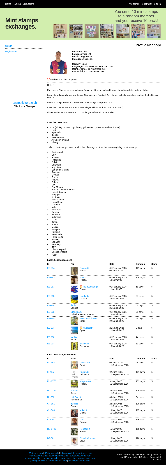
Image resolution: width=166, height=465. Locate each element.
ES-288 (51, 305)
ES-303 (51, 328)
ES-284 (51, 268)
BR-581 (51, 438)
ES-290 (51, 337)
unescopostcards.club (79, 460)
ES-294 (51, 343)
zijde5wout (76, 397)
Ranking (17, 4)
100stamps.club (35, 453)
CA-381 (51, 403)
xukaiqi (83, 410)
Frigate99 (84, 372)
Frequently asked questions (137, 454)
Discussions (28, 4)
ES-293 (51, 296)
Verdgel (74, 390)
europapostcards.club (80, 455)
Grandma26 (76, 312)
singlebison (85, 381)
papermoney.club (33, 458)
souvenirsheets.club (58, 455)
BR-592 (51, 362)
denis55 (74, 305)
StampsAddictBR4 (89, 318)
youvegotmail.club (38, 460)
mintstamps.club (84, 453)
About (119, 454)
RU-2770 (51, 381)
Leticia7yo (85, 362)
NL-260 (50, 397)
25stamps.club (67, 453)
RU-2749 (51, 429)
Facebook (154, 457)
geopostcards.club (58, 460)
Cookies (144, 457)
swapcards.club (68, 458)
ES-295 (51, 277)
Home (8, 4)
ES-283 (51, 286)
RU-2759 (51, 390)
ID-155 (50, 372)
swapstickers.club (25, 102)
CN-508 (51, 410)
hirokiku (74, 337)
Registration (146, 4)
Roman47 (84, 268)
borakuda (84, 296)
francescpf (88, 328)
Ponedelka (85, 429)
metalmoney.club (51, 458)
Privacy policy (132, 457)
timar (82, 419)
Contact (157, 459)
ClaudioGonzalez (88, 438)
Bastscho (84, 343)
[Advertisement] (137, 62)
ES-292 (51, 312)
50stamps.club (51, 453)
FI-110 (50, 419)
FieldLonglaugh (90, 286)
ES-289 (51, 318)
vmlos (83, 277)
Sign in (157, 4)
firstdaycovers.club (38, 455)
